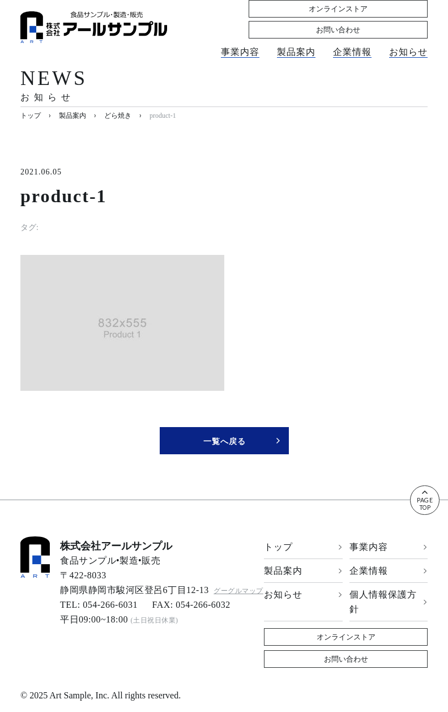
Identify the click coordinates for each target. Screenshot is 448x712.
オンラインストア (297, 18)
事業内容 (240, 40)
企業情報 (352, 40)
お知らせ (408, 40)
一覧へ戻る (241, 441)
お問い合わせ (386, 18)
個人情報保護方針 (388, 602)
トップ (303, 547)
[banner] (93, 27)
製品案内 (296, 40)
